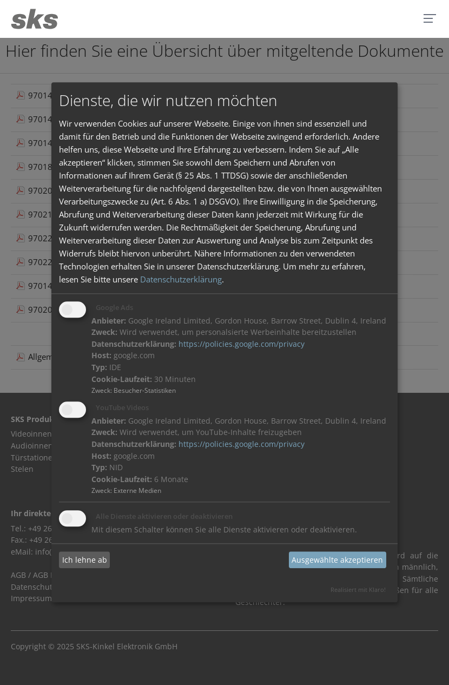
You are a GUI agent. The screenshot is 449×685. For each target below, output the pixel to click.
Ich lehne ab (84, 560)
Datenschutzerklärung (181, 279)
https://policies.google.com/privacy (242, 344)
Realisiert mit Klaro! (358, 590)
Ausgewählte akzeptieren (337, 560)
